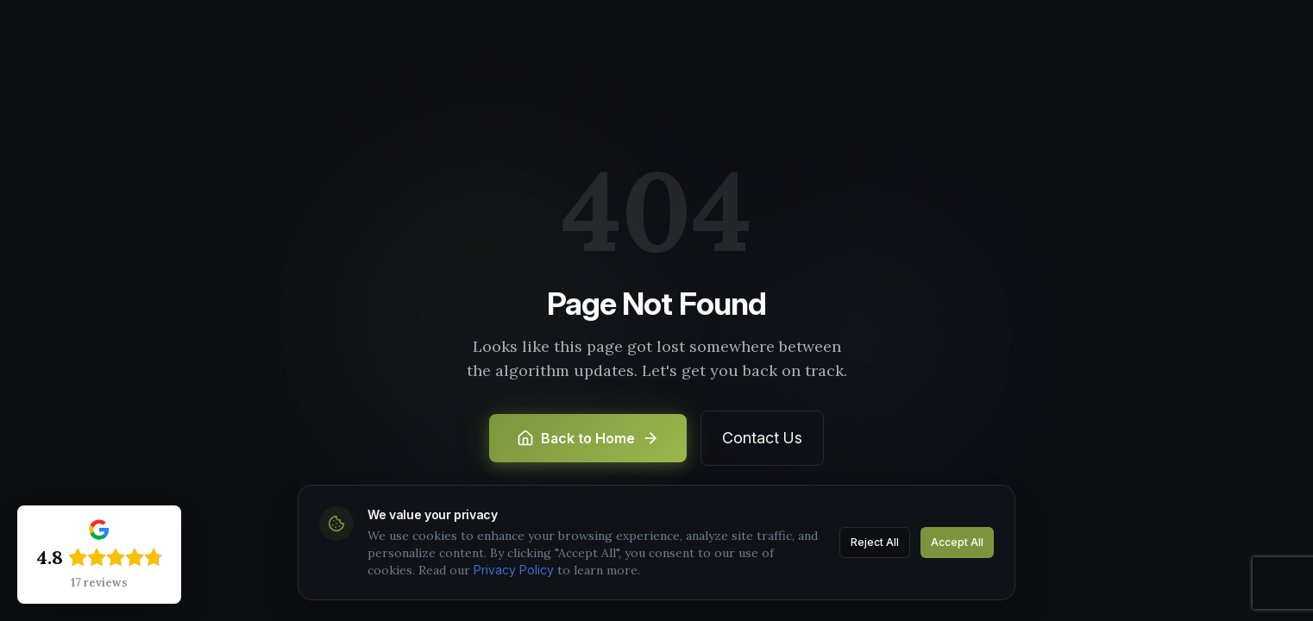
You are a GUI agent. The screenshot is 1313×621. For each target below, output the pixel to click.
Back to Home (588, 438)
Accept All (957, 542)
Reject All (875, 542)
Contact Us (762, 438)
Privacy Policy (514, 569)
